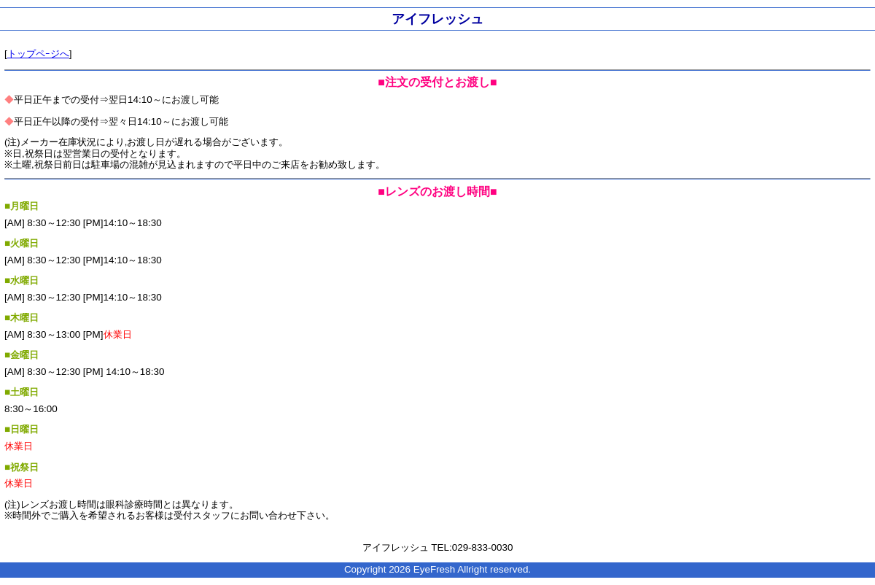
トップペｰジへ (38, 53)
